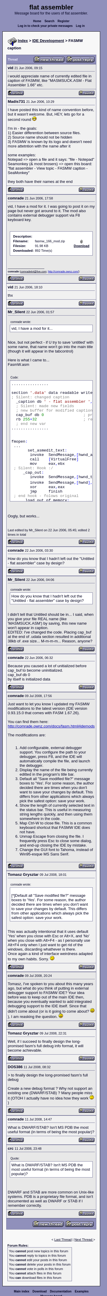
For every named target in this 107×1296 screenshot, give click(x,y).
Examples (82, 1291)
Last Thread (63, 1239)
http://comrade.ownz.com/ (63, 271)
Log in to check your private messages (45, 25)
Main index (21, 1291)
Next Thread (83, 1239)
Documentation (61, 1291)
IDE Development (48, 40)
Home (37, 21)
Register (64, 21)
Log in (80, 25)
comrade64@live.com (33, 271)
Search (49, 21)
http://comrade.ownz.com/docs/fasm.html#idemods (51, 726)
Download (39, 1291)
